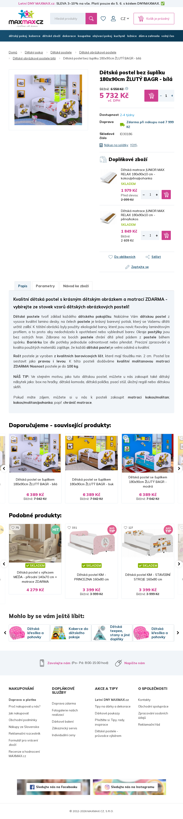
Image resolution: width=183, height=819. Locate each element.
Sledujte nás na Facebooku (56, 787)
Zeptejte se (140, 267)
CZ (123, 18)
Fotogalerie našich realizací (65, 712)
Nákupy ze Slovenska (24, 727)
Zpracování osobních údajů (153, 715)
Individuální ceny (63, 735)
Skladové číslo (106, 136)
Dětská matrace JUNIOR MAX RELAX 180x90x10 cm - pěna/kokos (142, 215)
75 (17, 527)
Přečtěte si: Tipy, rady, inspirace (110, 722)
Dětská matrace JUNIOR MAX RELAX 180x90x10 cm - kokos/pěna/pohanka (142, 174)
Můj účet (113, 18)
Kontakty (144, 700)
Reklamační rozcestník (24, 733)
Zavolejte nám (58, 663)
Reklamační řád (149, 724)
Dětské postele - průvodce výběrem (108, 733)
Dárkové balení (63, 721)
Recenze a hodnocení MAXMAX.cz (24, 754)
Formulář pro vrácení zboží (23, 742)
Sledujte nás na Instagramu (132, 787)
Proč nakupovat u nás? (24, 706)
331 (74, 527)
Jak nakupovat (19, 713)
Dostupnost (106, 115)
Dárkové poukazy (107, 713)
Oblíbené (103, 18)
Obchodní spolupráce (153, 706)
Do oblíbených (124, 257)
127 (130, 527)
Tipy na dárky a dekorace (113, 706)
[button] (4, 468)
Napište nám (134, 663)
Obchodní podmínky (23, 720)
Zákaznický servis (64, 728)
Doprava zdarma (64, 703)
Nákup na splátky (116, 145)
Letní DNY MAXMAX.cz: (36, 3)
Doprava (106, 122)
